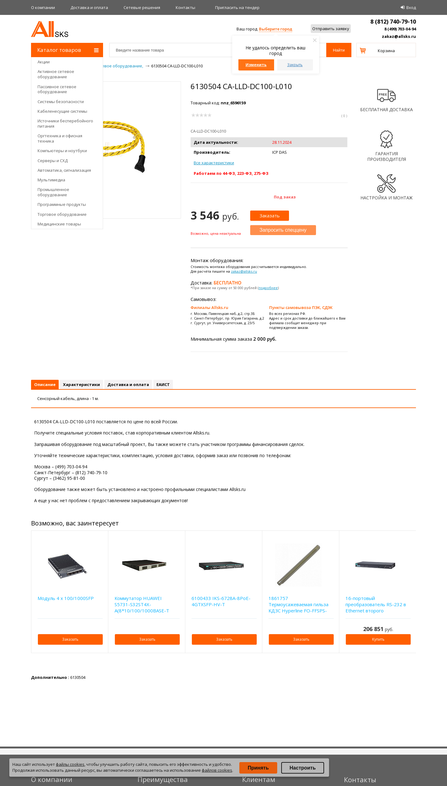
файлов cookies (217, 770)
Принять (258, 767)
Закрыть (295, 64)
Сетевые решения (142, 7)
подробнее (268, 287)
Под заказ (285, 197)
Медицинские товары (59, 224)
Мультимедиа (51, 180)
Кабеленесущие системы (62, 111)
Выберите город (275, 29)
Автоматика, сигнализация (64, 170)
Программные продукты (62, 204)
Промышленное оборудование (53, 192)
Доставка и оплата (89, 7)
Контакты (185, 7)
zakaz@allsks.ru (399, 36)
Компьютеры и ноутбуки (62, 150)
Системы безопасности (61, 101)
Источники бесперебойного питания (65, 123)
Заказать (270, 215)
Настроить (303, 767)
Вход (411, 7)
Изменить (256, 64)
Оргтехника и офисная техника (60, 138)
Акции (44, 62)
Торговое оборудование (62, 214)
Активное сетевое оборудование (56, 74)
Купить (378, 639)
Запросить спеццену (283, 230)
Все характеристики (214, 163)
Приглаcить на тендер (237, 7)
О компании (43, 7)
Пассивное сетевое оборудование (57, 89)
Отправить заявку (330, 28)
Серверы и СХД (53, 160)
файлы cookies (70, 764)
